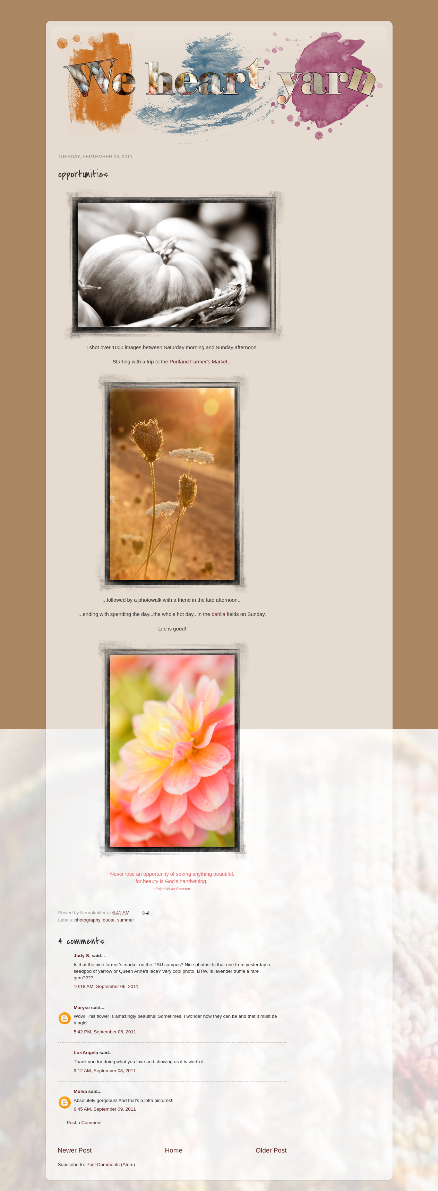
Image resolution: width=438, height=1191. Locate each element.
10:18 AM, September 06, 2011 (106, 986)
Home (173, 1150)
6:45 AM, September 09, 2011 (105, 1109)
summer (125, 920)
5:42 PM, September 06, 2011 (105, 1031)
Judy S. (82, 955)
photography (87, 920)
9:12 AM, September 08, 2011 (105, 1070)
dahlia (218, 614)
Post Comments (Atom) (110, 1164)
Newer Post (75, 1150)
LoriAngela (86, 1052)
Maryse (82, 1007)
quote (108, 920)
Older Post (271, 1150)
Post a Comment (84, 1122)
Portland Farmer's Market (198, 361)
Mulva (80, 1091)
